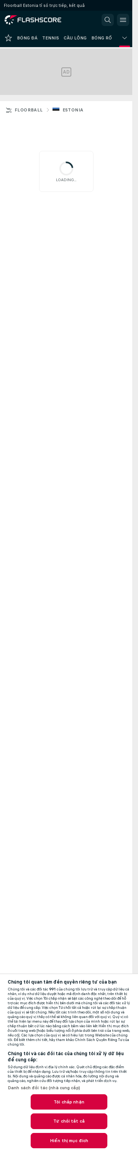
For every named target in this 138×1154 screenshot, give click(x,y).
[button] (108, 20)
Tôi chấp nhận (69, 1102)
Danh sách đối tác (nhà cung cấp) (44, 1087)
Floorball (29, 110)
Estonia (73, 110)
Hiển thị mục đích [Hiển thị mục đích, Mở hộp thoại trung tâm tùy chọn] (69, 1140)
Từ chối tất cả (69, 1121)
